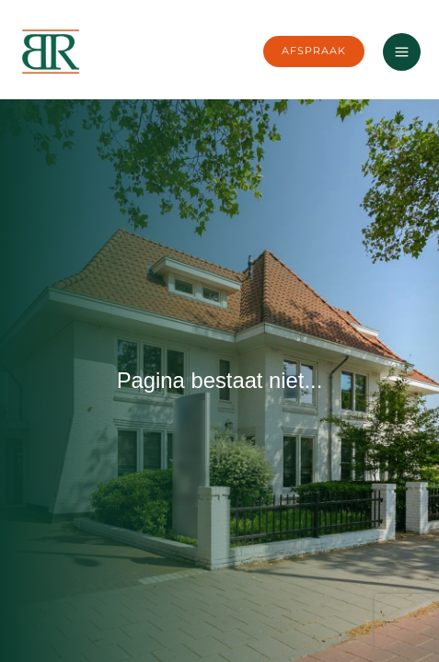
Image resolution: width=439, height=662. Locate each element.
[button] (313, 51)
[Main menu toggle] (402, 52)
